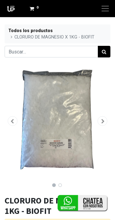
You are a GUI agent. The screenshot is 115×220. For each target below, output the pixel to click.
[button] (13, 121)
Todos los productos (30, 30)
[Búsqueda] (104, 51)
